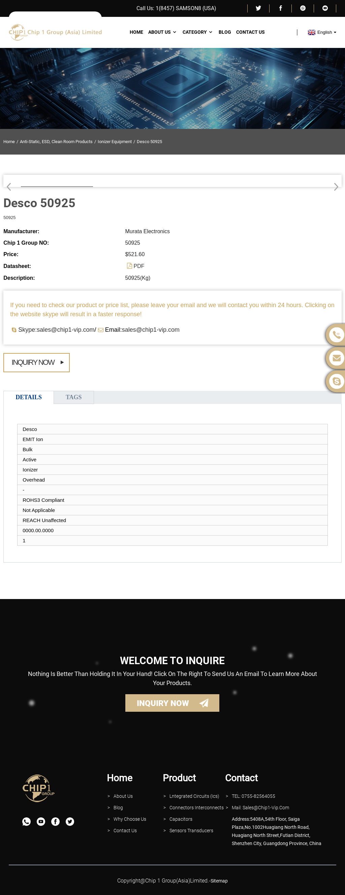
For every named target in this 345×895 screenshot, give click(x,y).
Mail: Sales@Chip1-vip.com (260, 807)
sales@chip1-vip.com (151, 329)
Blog (225, 32)
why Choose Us (130, 819)
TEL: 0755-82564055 (253, 796)
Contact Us (250, 32)
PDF (139, 266)
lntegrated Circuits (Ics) (194, 796)
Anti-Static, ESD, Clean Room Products (56, 141)
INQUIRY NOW (163, 703)
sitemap (219, 881)
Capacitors (180, 819)
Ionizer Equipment (115, 141)
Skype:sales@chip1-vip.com (56, 329)
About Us (163, 32)
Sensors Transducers (191, 830)
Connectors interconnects (196, 807)
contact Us (125, 830)
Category (198, 32)
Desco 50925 (149, 141)
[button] (334, 186)
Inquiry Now (32, 362)
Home (136, 32)
